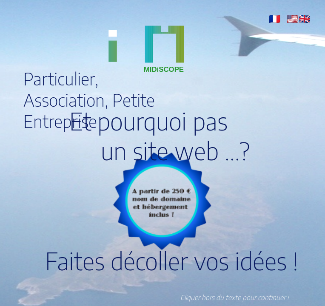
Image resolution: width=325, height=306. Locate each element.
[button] (275, 18)
